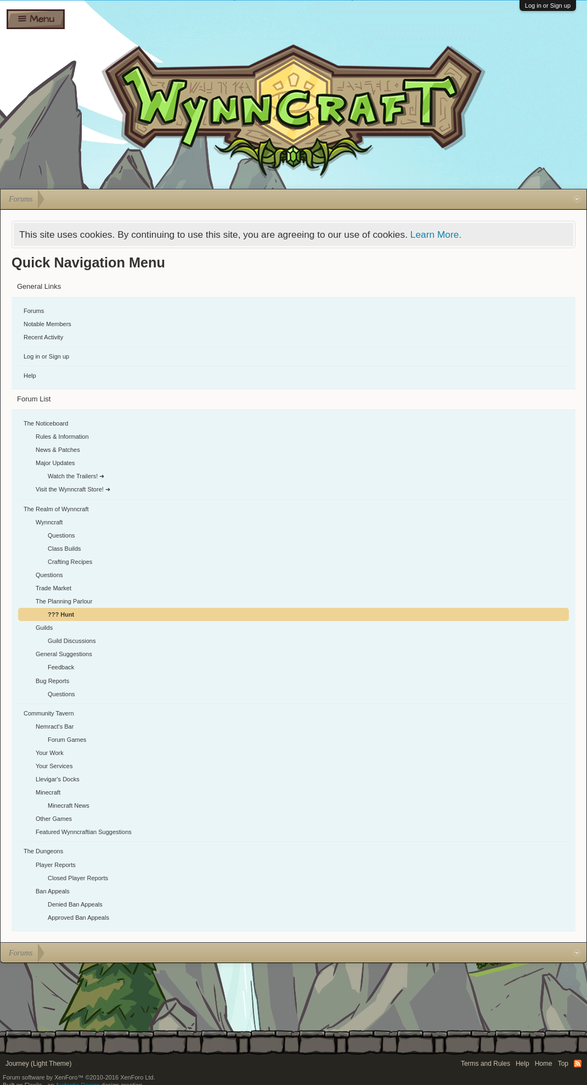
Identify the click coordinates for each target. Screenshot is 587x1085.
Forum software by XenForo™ (79, 1077)
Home (543, 1063)
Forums (34, 310)
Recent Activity (43, 337)
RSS (578, 1063)
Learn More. (435, 234)
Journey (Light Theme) (38, 1063)
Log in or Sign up (548, 5)
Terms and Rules (485, 1063)
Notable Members (47, 324)
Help (30, 375)
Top (563, 1063)
